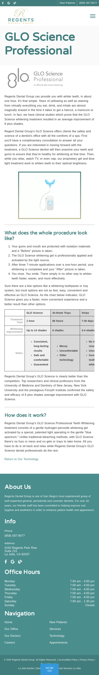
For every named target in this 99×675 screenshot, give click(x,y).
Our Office (11, 628)
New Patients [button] (67, 2)
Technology (57, 635)
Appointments (59, 642)
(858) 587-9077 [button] (88, 2)
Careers (9, 642)
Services (55, 628)
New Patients (58, 622)
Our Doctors (12, 635)
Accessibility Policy (67, 660)
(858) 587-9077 (14, 535)
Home (8, 622)
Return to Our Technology (21, 459)
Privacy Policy (87, 660)
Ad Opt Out (50, 669)
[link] (3, 3)
